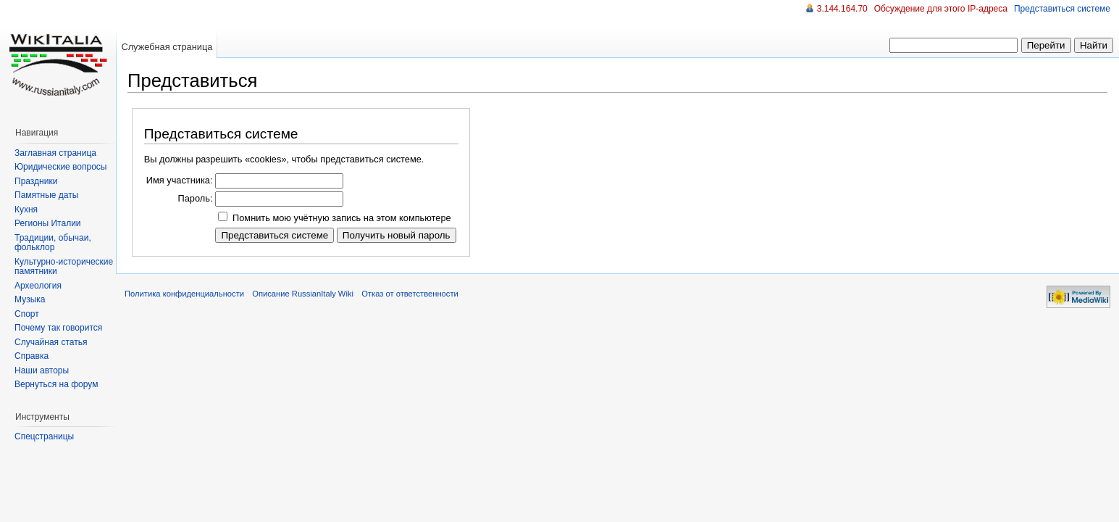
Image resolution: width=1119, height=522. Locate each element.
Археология (38, 286)
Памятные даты (46, 195)
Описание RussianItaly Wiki (302, 293)
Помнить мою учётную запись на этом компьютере (341, 217)
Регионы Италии (47, 223)
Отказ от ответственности (409, 293)
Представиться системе (1062, 9)
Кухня (26, 209)
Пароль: (194, 198)
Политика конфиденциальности (184, 293)
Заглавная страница (55, 153)
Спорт (26, 314)
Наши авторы (41, 370)
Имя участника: (179, 180)
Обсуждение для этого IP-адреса (940, 9)
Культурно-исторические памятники (63, 267)
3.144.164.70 (842, 9)
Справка (31, 356)
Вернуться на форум (56, 384)
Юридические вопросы (60, 167)
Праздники (35, 181)
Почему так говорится (58, 328)
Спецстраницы (44, 436)
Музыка (29, 299)
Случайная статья (50, 342)
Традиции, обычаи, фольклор (52, 243)
